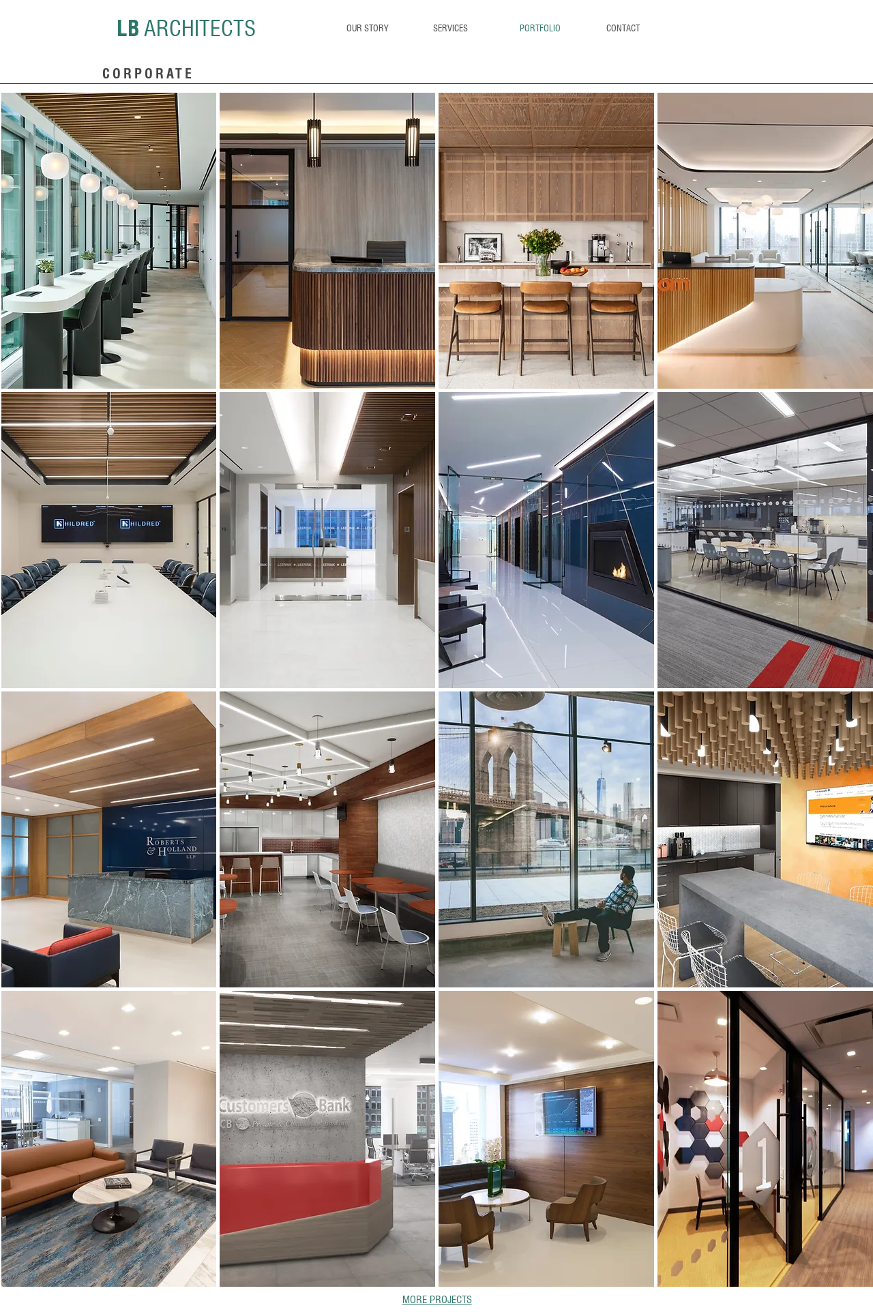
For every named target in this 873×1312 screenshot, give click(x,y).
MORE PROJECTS (437, 1300)
